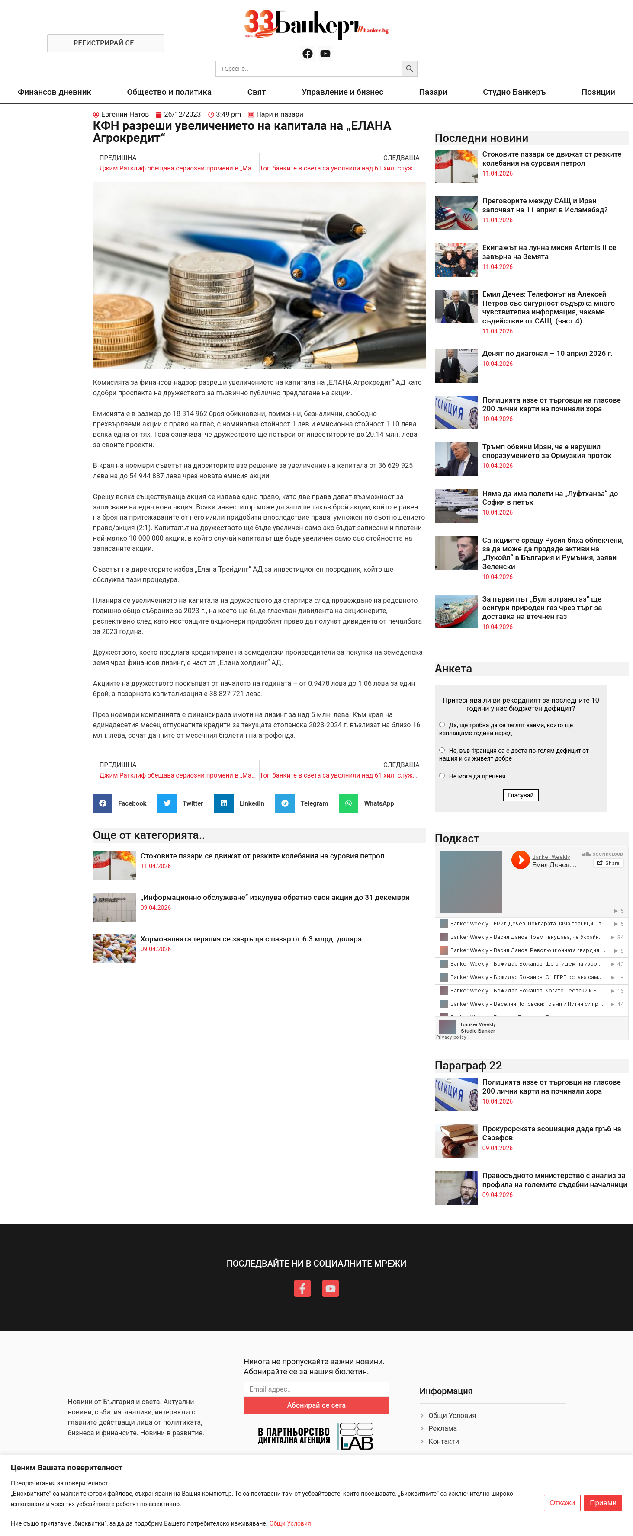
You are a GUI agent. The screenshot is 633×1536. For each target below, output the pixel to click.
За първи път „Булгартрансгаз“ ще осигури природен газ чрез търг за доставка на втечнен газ (542, 608)
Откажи (562, 1503)
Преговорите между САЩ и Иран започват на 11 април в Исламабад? (545, 205)
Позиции (598, 92)
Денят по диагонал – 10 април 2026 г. (547, 353)
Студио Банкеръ (514, 92)
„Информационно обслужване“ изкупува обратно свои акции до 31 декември (275, 897)
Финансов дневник (54, 92)
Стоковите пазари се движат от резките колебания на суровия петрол (263, 855)
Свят (256, 92)
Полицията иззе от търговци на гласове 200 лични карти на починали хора (551, 404)
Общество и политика (169, 92)
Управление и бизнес (342, 92)
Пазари (433, 92)
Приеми (603, 1503)
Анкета (453, 668)
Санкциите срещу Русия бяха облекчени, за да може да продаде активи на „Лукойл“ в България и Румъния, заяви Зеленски (552, 553)
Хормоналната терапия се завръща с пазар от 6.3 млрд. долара (251, 938)
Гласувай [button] (521, 795)
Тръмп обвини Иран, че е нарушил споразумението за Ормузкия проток (546, 451)
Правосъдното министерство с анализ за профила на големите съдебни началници (554, 1179)
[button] (123, 803)
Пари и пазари (279, 114)
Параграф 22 (468, 1065)
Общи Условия (290, 1523)
